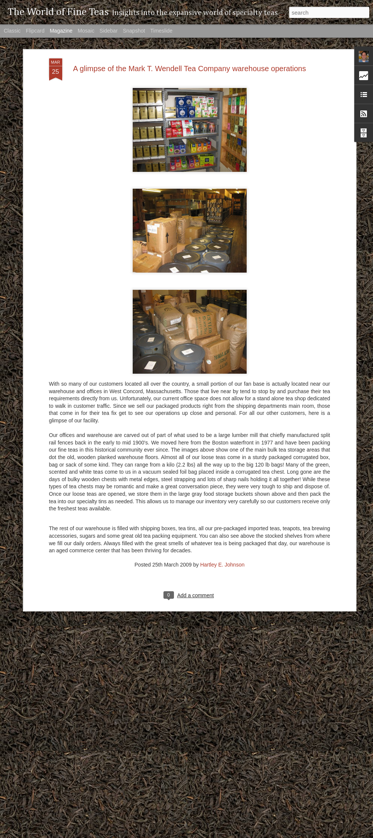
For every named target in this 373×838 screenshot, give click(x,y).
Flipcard (35, 31)
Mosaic (86, 31)
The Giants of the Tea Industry (156, 744)
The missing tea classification (155, 829)
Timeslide (161, 31)
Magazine (61, 31)
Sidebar (109, 31)
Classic (12, 31)
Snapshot (134, 31)
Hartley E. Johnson (222, 523)
